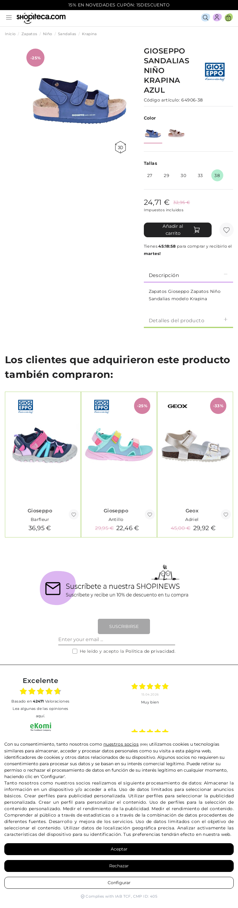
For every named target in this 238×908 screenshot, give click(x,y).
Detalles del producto (188, 320)
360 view (120, 147)
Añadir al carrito (181, 229)
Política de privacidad (150, 651)
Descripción (188, 275)
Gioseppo (40, 511)
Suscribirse (124, 626)
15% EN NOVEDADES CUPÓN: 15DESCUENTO (119, 5)
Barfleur (40, 519)
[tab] (188, 275)
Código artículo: (162, 100)
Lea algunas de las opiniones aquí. (40, 712)
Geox (192, 511)
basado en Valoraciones (40, 701)
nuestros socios (121, 744)
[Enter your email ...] (116, 639)
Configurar (119, 882)
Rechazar (119, 866)
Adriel (191, 519)
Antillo (116, 519)
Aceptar (119, 849)
